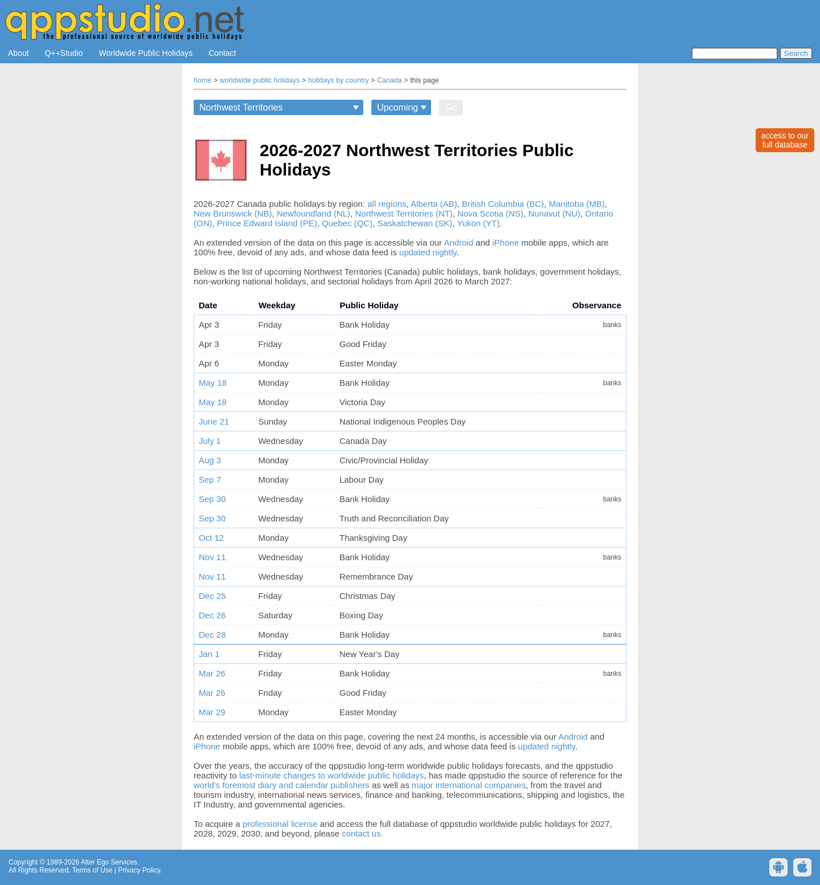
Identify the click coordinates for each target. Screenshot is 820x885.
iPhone (506, 242)
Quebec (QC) (347, 223)
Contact (222, 53)
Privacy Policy (139, 870)
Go (451, 107)
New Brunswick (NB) (233, 213)
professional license (280, 824)
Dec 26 (212, 615)
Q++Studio (64, 53)
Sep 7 (210, 479)
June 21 (214, 421)
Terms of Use (92, 870)
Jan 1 (209, 654)
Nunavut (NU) (554, 213)
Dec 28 (212, 634)
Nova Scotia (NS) (490, 213)
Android (458, 242)
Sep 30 (212, 499)
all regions (386, 204)
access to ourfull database (785, 140)
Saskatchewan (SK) (415, 223)
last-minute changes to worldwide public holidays (331, 775)
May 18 (213, 383)
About (18, 53)
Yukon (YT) (478, 223)
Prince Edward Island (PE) (267, 223)
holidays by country (338, 80)
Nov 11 (212, 557)
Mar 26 (212, 673)
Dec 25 (212, 596)
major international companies (469, 785)
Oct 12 (211, 538)
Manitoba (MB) (577, 204)
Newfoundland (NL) (313, 213)
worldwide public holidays (260, 80)
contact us (361, 833)
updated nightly (428, 252)
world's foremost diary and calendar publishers (282, 785)
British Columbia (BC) (503, 204)
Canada (389, 80)
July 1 (210, 441)
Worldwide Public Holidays (146, 53)
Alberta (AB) (434, 204)
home (202, 80)
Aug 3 (210, 460)
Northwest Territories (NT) (403, 213)
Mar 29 (212, 712)
